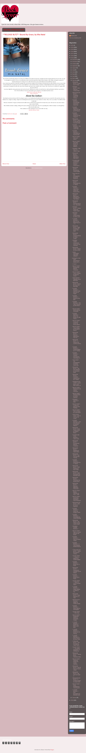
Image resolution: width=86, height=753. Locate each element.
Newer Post (6, 163)
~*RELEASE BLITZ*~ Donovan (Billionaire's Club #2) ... (75, 335)
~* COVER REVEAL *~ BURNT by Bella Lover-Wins (75, 625)
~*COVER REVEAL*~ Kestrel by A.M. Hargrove (76, 115)
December (75, 59)
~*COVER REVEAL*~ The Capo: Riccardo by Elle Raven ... (76, 304)
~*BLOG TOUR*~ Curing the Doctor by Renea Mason (76, 322)
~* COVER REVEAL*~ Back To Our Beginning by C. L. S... (76, 221)
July (73, 70)
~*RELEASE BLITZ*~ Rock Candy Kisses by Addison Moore (76, 430)
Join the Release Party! (34, 110)
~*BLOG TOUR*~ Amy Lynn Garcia (76, 138)
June (73, 72)
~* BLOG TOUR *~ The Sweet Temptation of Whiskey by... (76, 649)
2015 (72, 57)
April (73, 76)
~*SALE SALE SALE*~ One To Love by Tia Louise (76, 416)
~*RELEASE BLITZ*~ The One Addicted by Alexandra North (76, 370)
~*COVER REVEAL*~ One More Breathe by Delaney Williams (76, 423)
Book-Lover (74, 35)
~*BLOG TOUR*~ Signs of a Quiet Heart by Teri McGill (76, 532)
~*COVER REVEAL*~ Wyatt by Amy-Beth (76, 297)
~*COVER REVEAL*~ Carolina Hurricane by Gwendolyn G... (76, 355)
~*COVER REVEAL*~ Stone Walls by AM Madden (76, 607)
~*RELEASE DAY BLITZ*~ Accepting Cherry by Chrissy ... (76, 95)
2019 (72, 49)
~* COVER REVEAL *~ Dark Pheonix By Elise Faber (76, 637)
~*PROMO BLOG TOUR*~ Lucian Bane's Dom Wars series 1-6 (76, 383)
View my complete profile (75, 37)
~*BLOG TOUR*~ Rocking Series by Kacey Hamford (76, 395)
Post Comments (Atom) (37, 168)
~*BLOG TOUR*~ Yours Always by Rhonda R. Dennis (76, 328)
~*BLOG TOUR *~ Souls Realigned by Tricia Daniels (76, 685)
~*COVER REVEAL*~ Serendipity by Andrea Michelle (76, 516)
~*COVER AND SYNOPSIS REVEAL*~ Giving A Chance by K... (76, 163)
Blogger (52, 749)
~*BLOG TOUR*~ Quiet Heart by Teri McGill (76, 310)
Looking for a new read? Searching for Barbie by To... (76, 260)
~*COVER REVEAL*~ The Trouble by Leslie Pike (76, 126)
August (74, 67)
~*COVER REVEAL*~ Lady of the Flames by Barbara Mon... (76, 189)
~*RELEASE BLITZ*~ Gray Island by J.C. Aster (76, 595)
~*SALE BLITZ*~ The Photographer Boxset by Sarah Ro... (76, 176)
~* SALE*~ (74, 264)
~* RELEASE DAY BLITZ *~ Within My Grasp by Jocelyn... (76, 551)
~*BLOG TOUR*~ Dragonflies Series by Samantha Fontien (76, 617)
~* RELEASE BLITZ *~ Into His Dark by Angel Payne (76, 643)
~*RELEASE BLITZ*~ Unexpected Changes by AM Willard (76, 570)
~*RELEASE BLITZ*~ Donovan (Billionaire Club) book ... (76, 486)
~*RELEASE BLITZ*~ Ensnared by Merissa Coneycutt (75, 443)
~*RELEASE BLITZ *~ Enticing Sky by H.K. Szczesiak (76, 202)
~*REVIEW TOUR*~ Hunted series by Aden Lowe (76, 214)
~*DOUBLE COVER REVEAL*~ (75, 527)
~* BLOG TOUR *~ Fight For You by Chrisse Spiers (76, 582)
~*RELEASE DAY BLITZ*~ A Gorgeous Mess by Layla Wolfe (76, 680)
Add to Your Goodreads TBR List (34, 92)
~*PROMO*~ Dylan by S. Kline (75, 401)
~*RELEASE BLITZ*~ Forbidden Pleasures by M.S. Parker (75, 377)
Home (34, 163)
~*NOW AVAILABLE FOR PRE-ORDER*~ (75, 254)
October (74, 63)
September (75, 65)
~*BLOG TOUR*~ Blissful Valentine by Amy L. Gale (76, 492)
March (74, 78)
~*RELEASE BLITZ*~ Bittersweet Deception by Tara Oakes (75, 196)
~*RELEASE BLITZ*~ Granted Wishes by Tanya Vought (76, 236)
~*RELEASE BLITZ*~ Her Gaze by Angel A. (76, 674)
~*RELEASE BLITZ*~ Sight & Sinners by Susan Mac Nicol (76, 228)
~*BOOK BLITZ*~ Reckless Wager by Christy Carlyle (76, 601)
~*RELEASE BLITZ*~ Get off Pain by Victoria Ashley (76, 668)
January (74, 697)
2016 (72, 55)
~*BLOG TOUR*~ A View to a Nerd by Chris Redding (76, 406)
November (75, 61)
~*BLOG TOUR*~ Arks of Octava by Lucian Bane (76, 411)
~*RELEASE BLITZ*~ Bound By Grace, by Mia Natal (76, 284)
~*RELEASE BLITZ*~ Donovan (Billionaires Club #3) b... (75, 156)
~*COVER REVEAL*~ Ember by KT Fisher (75, 576)
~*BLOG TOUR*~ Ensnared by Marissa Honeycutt (76, 268)
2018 (72, 51)
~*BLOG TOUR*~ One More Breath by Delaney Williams (76, 144)
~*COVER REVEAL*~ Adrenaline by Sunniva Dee (76, 132)
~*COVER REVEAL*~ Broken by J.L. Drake (76, 563)
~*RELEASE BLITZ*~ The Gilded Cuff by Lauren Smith (76, 522)
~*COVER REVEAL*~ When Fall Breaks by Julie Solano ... (76, 316)
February (74, 80)
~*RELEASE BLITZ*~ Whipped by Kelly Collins (75, 449)
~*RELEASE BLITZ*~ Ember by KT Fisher (76, 83)
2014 (72, 700)
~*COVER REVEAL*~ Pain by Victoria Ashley (76, 538)
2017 (72, 53)
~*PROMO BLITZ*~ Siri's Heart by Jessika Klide (76, 88)
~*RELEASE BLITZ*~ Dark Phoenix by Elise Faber (76, 467)
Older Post (62, 163)
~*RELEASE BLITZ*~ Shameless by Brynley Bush (76, 479)
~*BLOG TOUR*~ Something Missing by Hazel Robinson (76, 498)
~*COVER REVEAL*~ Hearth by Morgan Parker (76, 510)
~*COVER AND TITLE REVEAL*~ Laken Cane (75, 436)
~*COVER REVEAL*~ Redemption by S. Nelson (76, 461)
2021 (72, 45)
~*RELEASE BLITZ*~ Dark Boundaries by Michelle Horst (76, 473)
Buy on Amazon (34, 93)
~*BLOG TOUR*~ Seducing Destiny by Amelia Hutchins (76, 661)
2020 (72, 47)
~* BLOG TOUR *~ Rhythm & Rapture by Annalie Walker (76, 557)
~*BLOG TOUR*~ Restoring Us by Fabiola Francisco (76, 389)
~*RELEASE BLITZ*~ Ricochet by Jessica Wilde (76, 169)
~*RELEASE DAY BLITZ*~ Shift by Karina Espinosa (76, 504)
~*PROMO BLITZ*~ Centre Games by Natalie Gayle (76, 208)
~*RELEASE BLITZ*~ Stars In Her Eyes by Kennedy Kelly (76, 120)
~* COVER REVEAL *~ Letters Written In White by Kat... (76, 589)
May (73, 74)
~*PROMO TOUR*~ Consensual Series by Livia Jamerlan (76, 243)
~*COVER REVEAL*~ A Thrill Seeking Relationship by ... (76, 545)
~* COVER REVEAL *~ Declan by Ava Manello (76, 631)
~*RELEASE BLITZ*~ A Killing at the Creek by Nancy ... (76, 342)
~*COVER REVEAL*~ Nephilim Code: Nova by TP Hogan (76, 291)
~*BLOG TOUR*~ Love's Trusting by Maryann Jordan (76, 273)
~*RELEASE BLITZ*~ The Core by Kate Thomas (75, 455)
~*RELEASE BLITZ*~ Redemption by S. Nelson (76, 182)
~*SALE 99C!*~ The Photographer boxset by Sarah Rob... (76, 362)
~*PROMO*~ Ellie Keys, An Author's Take (76, 150)
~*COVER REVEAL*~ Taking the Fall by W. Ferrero (76, 109)
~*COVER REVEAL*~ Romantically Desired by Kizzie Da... (75, 102)
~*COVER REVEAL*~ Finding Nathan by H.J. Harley (76, 348)
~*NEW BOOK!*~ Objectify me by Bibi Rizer (76, 279)
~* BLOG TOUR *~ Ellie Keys (76, 612)
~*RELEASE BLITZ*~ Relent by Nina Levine (76, 249)
